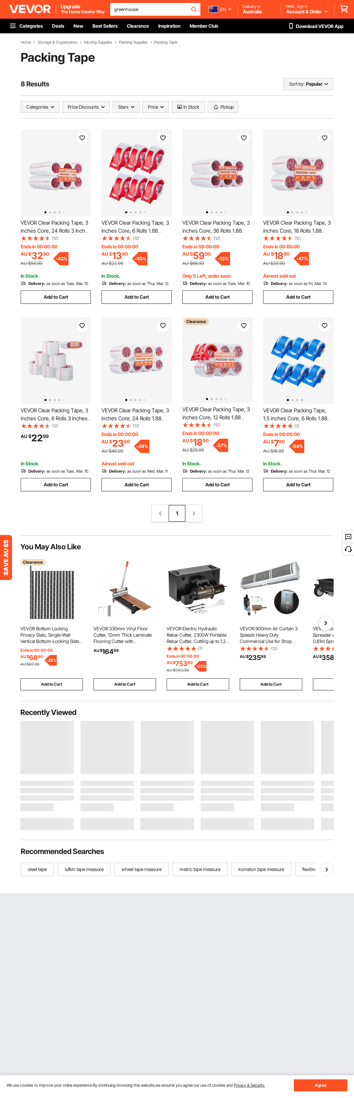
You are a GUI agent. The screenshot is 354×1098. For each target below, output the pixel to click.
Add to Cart (56, 297)
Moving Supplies (98, 42)
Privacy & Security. (249, 1085)
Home (26, 42)
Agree (321, 1085)
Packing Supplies (133, 42)
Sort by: (297, 84)
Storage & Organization (57, 42)
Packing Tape (165, 42)
